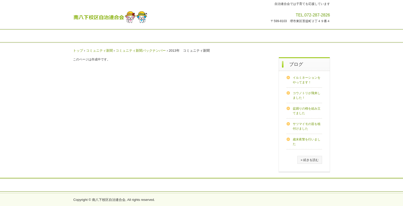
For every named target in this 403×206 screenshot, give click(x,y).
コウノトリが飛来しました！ (306, 95)
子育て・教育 (234, 36)
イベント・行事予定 (95, 36)
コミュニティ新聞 (167, 36)
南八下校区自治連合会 (110, 17)
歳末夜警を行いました (306, 142)
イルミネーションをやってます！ (306, 80)
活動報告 (123, 36)
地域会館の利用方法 (194, 185)
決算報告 (222, 185)
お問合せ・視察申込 (305, 185)
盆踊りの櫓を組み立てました (306, 111)
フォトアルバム (94, 185)
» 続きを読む (310, 160)
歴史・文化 (315, 36)
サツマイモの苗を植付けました (306, 126)
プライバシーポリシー (251, 185)
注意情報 (142, 36)
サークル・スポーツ (203, 36)
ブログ (296, 64)
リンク (279, 185)
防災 (297, 36)
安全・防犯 (281, 36)
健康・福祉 (259, 36)
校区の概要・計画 (158, 185)
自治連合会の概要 (125, 185)
